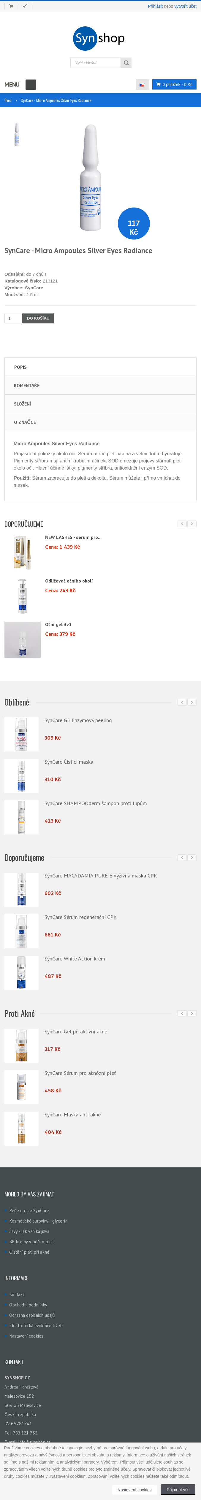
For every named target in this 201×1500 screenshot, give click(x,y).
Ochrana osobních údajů (32, 1312)
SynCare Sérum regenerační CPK (81, 915)
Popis (20, 367)
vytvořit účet (185, 6)
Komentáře (26, 385)
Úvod (8, 100)
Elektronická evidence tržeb (36, 1322)
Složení (22, 404)
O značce (25, 422)
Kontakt (16, 1291)
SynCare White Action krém (75, 957)
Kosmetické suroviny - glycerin (38, 1217)
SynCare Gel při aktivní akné (76, 1029)
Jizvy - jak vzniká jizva (29, 1228)
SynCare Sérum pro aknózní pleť (80, 1070)
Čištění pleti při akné (29, 1249)
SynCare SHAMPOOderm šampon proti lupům (96, 802)
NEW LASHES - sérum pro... (73, 537)
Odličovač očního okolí (69, 581)
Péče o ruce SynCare (29, 1207)
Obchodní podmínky (28, 1301)
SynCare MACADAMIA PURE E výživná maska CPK (101, 874)
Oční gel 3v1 (58, 624)
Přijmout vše (178, 1489)
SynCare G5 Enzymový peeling (78, 719)
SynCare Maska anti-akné (73, 1112)
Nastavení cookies (26, 1332)
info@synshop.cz (34, 1439)
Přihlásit (155, 6)
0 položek (172, 84)
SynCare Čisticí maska (69, 761)
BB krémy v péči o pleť (31, 1238)
